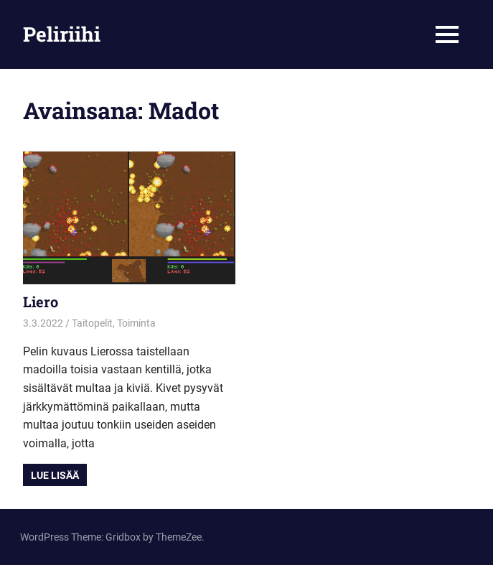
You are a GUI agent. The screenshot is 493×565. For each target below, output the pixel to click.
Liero (40, 301)
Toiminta (136, 323)
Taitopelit (92, 323)
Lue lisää (55, 475)
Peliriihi (61, 34)
